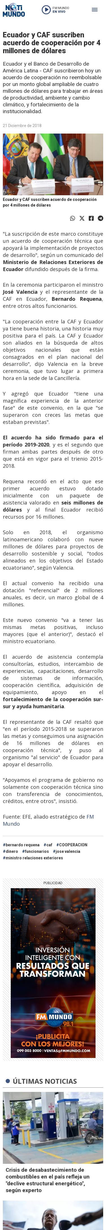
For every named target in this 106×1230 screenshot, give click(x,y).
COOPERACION (73, 845)
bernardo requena (23, 845)
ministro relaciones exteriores (34, 858)
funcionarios (37, 851)
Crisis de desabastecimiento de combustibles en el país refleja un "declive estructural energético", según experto (48, 1180)
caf (49, 845)
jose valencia (68, 851)
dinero (12, 851)
